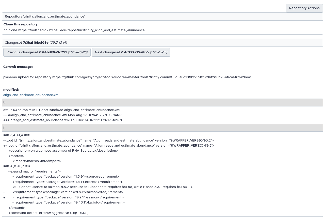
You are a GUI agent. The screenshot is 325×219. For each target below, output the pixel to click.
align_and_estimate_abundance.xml (31, 95)
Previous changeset (47, 52)
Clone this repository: (21, 24)
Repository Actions (304, 8)
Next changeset (131, 52)
